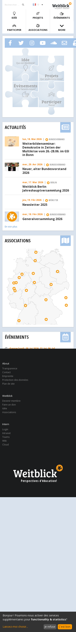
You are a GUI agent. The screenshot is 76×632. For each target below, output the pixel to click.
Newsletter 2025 (34, 205)
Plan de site (8, 383)
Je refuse (49, 626)
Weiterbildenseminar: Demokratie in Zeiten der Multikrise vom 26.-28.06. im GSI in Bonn (45, 149)
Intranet (6, 433)
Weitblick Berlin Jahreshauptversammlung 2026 (45, 188)
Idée (14, 15)
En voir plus (11, 226)
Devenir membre (11, 401)
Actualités (15, 127)
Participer (14, 28)
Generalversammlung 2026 (42, 219)
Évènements (62, 15)
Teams (6, 437)
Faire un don (9, 404)
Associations (38, 28)
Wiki (4, 440)
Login (5, 429)
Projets (38, 15)
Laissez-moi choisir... (15, 626)
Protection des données (15, 380)
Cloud (5, 444)
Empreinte (7, 376)
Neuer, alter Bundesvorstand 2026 (44, 171)
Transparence (9, 368)
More (61, 28)
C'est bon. (65, 626)
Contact (6, 372)
